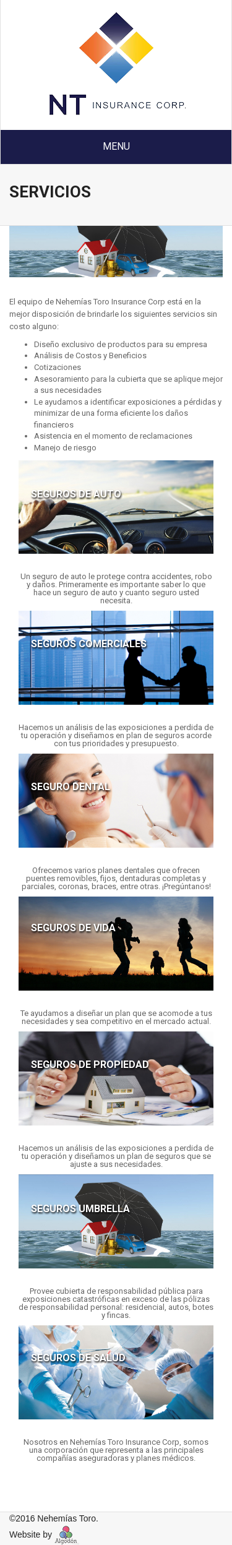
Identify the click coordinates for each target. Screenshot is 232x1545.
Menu (116, 146)
